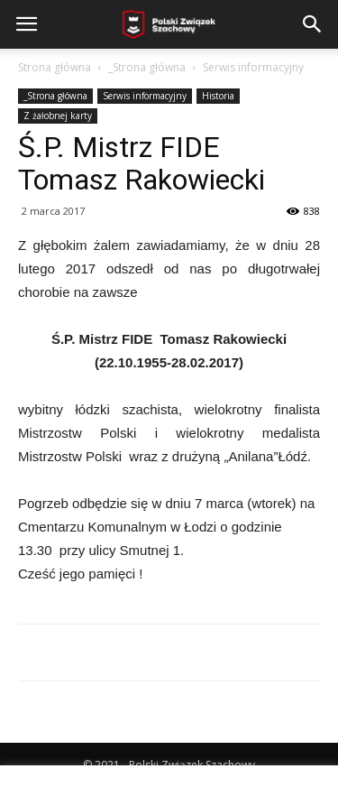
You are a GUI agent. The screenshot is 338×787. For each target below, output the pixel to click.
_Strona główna (147, 67)
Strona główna (54, 67)
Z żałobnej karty (57, 115)
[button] (313, 24)
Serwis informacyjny (253, 67)
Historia (218, 95)
